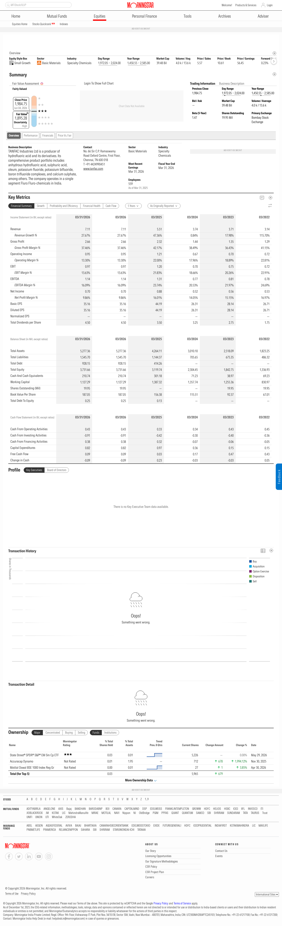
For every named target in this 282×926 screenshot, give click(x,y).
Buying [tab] (69, 733)
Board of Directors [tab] (56, 470)
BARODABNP (96, 809)
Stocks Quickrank (43, 24)
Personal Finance (144, 16)
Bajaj (69, 809)
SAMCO (200, 813)
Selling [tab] (81, 733)
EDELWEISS (156, 809)
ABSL (29, 825)
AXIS (60, 809)
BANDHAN (80, 809)
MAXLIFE (263, 825)
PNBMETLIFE (33, 830)
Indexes (64, 24)
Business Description (231, 84)
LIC (63, 813)
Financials (47, 136)
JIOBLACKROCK (35, 813)
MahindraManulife (78, 813)
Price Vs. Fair (64, 136)
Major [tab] (37, 733)
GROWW (196, 809)
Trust (264, 813)
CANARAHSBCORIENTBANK (114, 825)
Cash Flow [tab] (111, 206)
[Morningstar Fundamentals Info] (274, 53)
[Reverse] (270, 206)
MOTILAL (106, 813)
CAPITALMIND (132, 809)
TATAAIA (141, 830)
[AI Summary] (41, 84)
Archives (224, 16)
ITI (262, 809)
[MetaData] (270, 197)
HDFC (207, 809)
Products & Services (245, 5)
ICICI (235, 809)
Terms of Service (182, 903)
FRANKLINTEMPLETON (177, 809)
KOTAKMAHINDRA (239, 825)
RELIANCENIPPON (68, 830)
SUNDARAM (233, 813)
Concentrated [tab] (52, 733)
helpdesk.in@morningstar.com (68, 919)
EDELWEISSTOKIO (141, 825)
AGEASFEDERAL (54, 825)
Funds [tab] (96, 733)
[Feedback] (262, 197)
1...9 (147, 799)
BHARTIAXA (90, 825)
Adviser (263, 16)
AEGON (39, 825)
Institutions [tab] (110, 733)
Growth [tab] (41, 206)
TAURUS (255, 813)
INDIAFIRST (221, 825)
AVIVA (69, 825)
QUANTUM (187, 813)
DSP (144, 809)
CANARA (116, 809)
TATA (245, 813)
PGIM (155, 813)
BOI (107, 809)
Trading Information (203, 84)
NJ (134, 813)
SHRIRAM (219, 813)
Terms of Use (11, 894)
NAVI (116, 813)
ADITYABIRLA (33, 809)
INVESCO (253, 809)
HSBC (227, 809)
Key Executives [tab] (34, 470)
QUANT (175, 813)
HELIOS (217, 809)
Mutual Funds (57, 16)
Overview (14, 136)
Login (270, 5)
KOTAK (55, 813)
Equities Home (19, 24)
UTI (47, 817)
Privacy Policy (28, 894)
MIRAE (95, 813)
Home (15, 16)
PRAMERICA (49, 830)
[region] (141, 270)
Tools (188, 16)
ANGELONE (49, 809)
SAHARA (85, 830)
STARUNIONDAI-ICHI (123, 830)
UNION (38, 817)
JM (47, 813)
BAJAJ (78, 825)
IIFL (243, 809)
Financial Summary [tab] (21, 206)
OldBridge (144, 813)
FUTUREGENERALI (172, 825)
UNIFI (29, 817)
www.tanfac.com (93, 169)
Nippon (126, 813)
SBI (209, 813)
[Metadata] (274, 74)
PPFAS (164, 813)
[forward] (274, 62)
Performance (31, 136)
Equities (99, 16)
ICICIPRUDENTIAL (202, 825)
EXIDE (156, 825)
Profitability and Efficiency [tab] (64, 206)
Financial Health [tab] (91, 206)
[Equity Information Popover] (274, 38)
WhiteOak (57, 817)
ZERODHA (70, 817)
